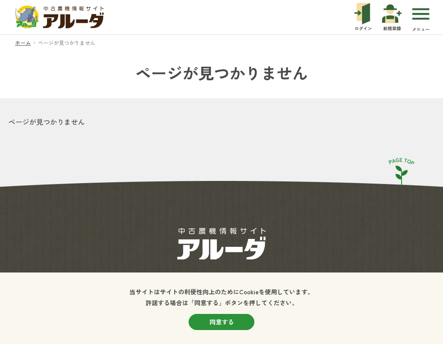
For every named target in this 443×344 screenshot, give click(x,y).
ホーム (23, 42)
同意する (222, 321)
